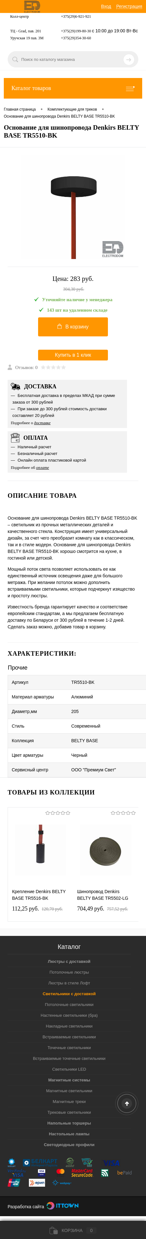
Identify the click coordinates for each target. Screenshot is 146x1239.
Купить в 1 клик (73, 355)
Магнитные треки (69, 1101)
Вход (106, 6)
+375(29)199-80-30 (76, 31)
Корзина (73, 1230)
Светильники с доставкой (69, 993)
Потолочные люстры (69, 972)
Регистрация (129, 6)
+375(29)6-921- (73, 16)
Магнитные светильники (69, 1090)
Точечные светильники (69, 1047)
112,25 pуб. (37, 908)
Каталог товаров (73, 88)
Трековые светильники (69, 1112)
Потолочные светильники (69, 1004)
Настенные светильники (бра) (69, 1015)
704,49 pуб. (102, 908)
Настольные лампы (69, 1134)
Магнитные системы (69, 1080)
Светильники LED (69, 1069)
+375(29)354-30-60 (76, 38)
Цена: (73, 284)
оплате (42, 467)
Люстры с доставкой (69, 961)
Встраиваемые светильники (69, 1037)
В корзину (73, 326)
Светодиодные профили (69, 1144)
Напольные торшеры (69, 1123)
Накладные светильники (69, 1026)
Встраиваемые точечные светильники (69, 1058)
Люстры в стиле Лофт (69, 983)
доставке (42, 422)
